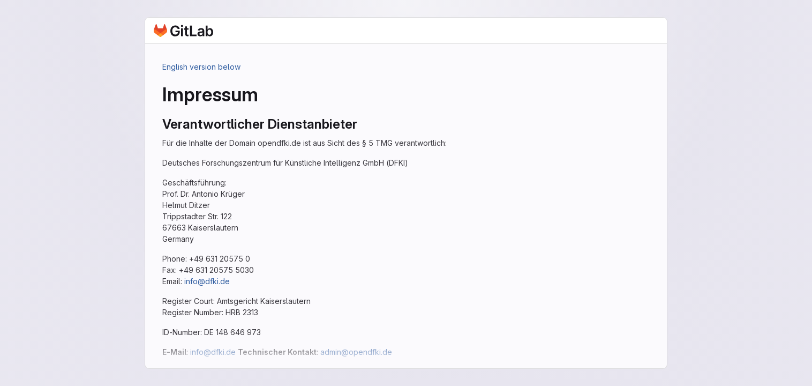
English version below (201, 66)
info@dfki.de (207, 281)
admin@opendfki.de (356, 352)
